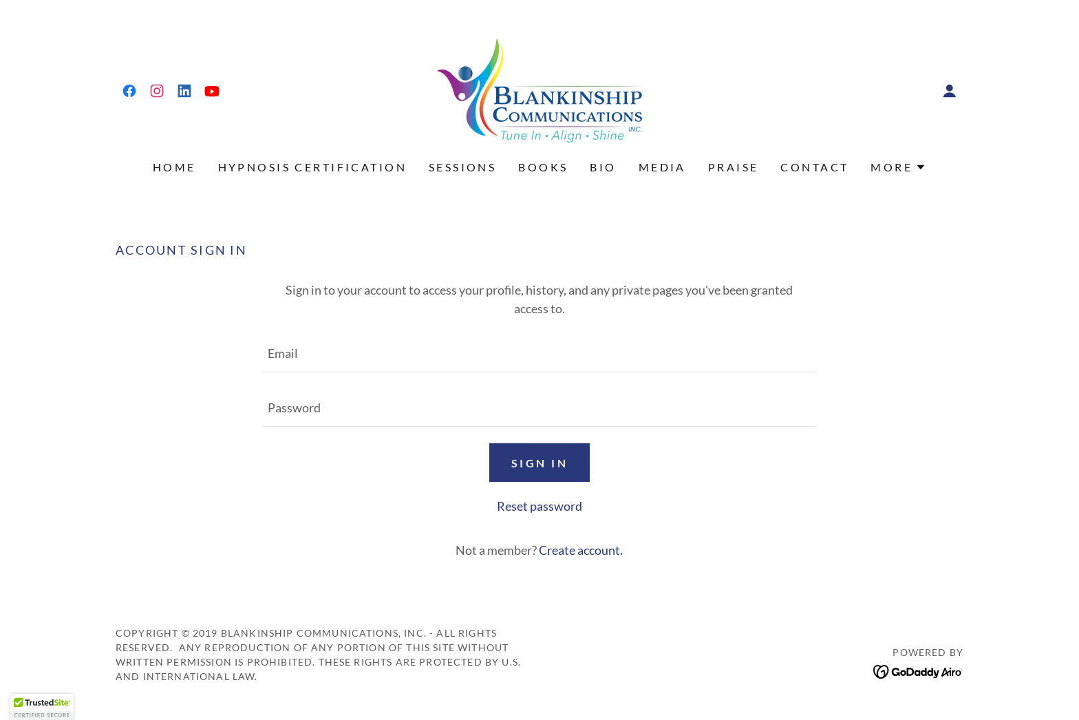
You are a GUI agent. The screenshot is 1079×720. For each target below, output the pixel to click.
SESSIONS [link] (462, 166)
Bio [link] (603, 166)
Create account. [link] (581, 550)
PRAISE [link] (733, 166)
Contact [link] (814, 166)
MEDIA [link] (662, 166)
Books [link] (543, 166)
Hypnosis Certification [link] (312, 166)
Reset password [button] (539, 505)
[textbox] (539, 353)
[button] (949, 91)
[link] (129, 91)
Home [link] (174, 166)
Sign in (539, 462)
